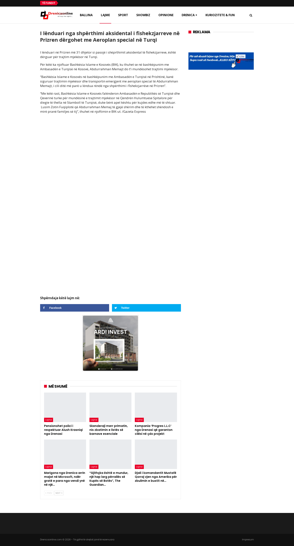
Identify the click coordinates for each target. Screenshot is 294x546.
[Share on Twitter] (146, 308)
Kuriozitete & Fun (220, 15)
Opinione (165, 15)
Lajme (105, 15)
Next (59, 493)
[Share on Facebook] (74, 308)
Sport (123, 15)
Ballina (86, 15)
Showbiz (143, 15)
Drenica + (189, 15)
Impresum (248, 539)
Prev (48, 493)
